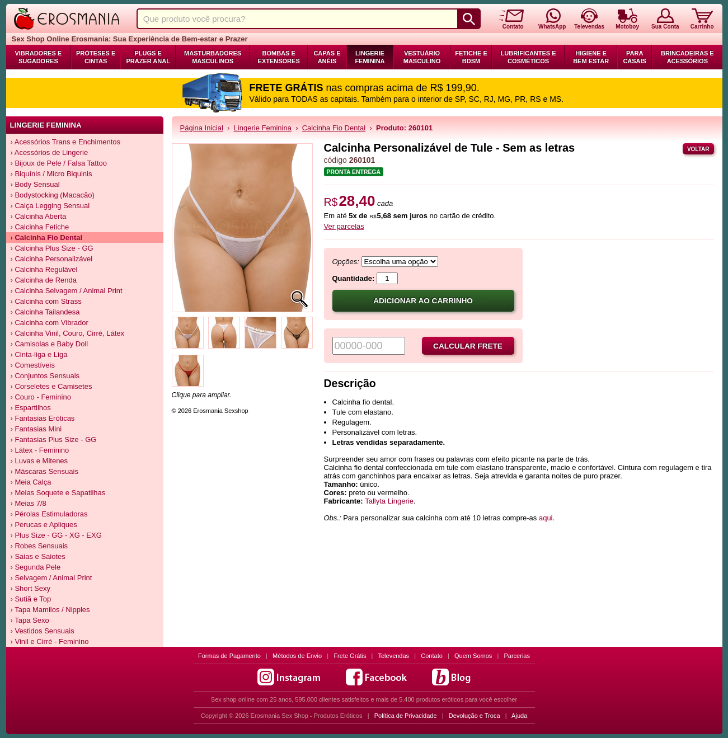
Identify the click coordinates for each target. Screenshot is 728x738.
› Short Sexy (31, 588)
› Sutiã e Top (31, 599)
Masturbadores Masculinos (212, 57)
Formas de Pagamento (229, 655)
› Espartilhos (31, 407)
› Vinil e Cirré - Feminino (50, 641)
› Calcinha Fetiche (40, 227)
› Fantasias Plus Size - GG (54, 439)
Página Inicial (201, 128)
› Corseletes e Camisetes (51, 386)
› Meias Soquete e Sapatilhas (58, 492)
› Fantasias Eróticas (43, 418)
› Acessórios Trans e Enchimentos (66, 142)
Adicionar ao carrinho (423, 301)
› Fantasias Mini (36, 429)
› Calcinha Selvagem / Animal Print (67, 290)
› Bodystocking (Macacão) (53, 195)
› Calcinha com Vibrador (49, 322)
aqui (546, 518)
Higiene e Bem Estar (591, 57)
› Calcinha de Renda (44, 280)
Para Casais (634, 57)
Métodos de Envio (297, 655)
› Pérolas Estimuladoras (49, 514)
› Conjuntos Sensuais (45, 376)
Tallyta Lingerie (389, 501)
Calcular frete (467, 346)
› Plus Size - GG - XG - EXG (56, 535)
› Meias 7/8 (28, 503)
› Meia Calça (31, 482)
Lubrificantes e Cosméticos (528, 57)
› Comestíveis (33, 365)
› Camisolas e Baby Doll (49, 344)
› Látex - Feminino (40, 450)
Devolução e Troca (474, 715)
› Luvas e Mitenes (39, 461)
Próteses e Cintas (95, 57)
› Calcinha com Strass (46, 301)
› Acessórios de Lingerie (49, 152)
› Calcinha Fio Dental (47, 237)
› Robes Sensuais (39, 546)
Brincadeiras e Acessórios (687, 57)
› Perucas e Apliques (44, 524)
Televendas (393, 655)
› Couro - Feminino (41, 397)
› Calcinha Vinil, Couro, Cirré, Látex (68, 333)
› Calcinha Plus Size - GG (52, 248)
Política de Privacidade (405, 715)
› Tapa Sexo (30, 620)
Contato (432, 655)
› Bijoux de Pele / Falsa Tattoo (59, 163)
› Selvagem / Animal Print (51, 578)
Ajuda (519, 715)
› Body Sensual (35, 184)
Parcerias (517, 655)
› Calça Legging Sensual (50, 205)
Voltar (698, 149)
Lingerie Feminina (369, 57)
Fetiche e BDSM (471, 57)
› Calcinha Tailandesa (45, 312)
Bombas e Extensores (279, 57)
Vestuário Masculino (422, 57)
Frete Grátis (350, 655)
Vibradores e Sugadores (38, 57)
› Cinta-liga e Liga (39, 354)
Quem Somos (473, 655)
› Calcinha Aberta (39, 216)
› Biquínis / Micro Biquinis (51, 174)
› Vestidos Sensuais (42, 631)
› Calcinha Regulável (44, 269)
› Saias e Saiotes (38, 556)
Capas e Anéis (326, 57)
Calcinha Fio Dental (333, 128)
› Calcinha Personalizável (52, 259)
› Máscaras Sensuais (44, 471)
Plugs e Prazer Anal (148, 57)
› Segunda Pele (36, 567)
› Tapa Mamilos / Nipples (50, 609)
